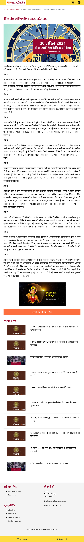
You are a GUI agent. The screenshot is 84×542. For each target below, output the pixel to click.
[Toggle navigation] (6, 1)
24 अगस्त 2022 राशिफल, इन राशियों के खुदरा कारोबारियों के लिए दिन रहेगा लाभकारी (54, 328)
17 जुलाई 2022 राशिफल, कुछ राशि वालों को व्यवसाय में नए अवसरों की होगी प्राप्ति (55, 434)
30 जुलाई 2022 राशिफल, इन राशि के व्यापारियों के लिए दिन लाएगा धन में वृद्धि (55, 419)
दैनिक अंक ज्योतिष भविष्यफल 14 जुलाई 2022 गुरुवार (49, 463)
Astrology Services (14, 491)
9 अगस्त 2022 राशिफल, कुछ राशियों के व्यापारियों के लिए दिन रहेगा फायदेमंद (54, 343)
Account (62, 539)
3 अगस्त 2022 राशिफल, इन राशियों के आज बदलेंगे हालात (50, 387)
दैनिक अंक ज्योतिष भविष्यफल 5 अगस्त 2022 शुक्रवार (49, 357)
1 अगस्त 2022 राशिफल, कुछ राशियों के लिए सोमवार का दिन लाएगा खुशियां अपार (53, 404)
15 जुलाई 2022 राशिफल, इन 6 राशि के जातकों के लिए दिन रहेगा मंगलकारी (53, 449)
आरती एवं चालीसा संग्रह (42, 312)
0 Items (22, 539)
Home (6, 9)
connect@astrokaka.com (57, 501)
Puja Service (12, 495)
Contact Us (12, 513)
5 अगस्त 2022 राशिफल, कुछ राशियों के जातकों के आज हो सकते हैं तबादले (53, 374)
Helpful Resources (14, 521)
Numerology (14, 9)
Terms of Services (14, 517)
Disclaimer (11, 510)
